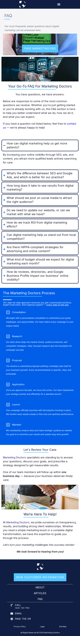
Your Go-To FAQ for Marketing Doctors (40, 86)
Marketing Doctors (14, 457)
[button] (58, 4)
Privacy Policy (20, 626)
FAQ (8, 15)
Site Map (62, 626)
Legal (42, 626)
